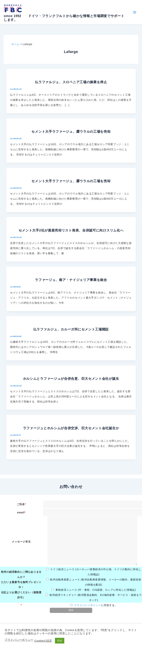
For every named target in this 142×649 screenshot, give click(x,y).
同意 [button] (59, 640)
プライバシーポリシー (87, 605)
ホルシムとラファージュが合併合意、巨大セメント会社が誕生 (71, 378)
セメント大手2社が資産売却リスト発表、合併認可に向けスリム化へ (71, 230)
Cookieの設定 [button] (43, 640)
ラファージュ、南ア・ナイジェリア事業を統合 (71, 280)
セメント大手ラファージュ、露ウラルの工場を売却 (70, 131)
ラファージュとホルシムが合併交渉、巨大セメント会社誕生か (71, 428)
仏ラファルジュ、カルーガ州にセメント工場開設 (71, 329)
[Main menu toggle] (134, 12)
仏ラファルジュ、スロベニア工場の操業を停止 (71, 82)
